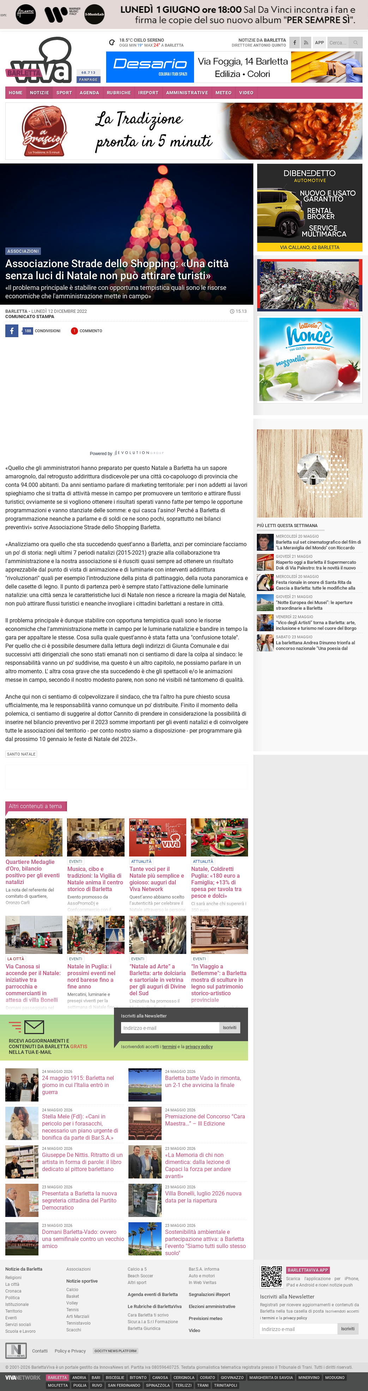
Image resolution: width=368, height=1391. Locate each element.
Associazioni (78, 1269)
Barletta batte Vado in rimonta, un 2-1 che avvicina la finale (203, 1081)
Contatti (40, 1351)
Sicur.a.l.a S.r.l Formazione (153, 1321)
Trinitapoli (225, 1385)
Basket (72, 1296)
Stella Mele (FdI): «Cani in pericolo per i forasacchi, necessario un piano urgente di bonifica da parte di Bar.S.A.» (80, 1127)
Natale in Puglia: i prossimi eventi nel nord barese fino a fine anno (91, 976)
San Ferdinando (124, 1385)
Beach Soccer (140, 1275)
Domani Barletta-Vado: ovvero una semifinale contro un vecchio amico (83, 1239)
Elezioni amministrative (212, 1306)
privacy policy (199, 1046)
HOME (16, 92)
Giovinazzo (232, 1377)
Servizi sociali (18, 1324)
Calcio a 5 (137, 1269)
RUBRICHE (119, 92)
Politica (12, 1297)
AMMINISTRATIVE (187, 92)
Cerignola (184, 1377)
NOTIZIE (39, 92)
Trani (203, 1385)
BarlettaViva (39, 57)
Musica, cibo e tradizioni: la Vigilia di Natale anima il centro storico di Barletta (95, 879)
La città (12, 1284)
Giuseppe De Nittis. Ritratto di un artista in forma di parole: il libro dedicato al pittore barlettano (82, 1162)
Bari (96, 1377)
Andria (79, 1377)
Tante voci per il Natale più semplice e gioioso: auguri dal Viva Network (156, 879)
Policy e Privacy (70, 1351)
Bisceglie (115, 1377)
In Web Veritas (202, 1282)
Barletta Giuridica (144, 1328)
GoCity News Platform (116, 1351)
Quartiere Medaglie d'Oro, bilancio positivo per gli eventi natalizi (33, 872)
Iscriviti (229, 1027)
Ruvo (97, 1385)
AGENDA (89, 92)
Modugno (335, 1377)
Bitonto (138, 1377)
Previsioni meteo (205, 1318)
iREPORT (148, 92)
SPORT (64, 92)
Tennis (72, 1309)
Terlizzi (183, 1385)
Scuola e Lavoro (20, 1331)
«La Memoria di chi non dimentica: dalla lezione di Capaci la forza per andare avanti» (198, 1166)
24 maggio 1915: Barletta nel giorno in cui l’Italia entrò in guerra (78, 1085)
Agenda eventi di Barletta (153, 1294)
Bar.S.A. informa (204, 1269)
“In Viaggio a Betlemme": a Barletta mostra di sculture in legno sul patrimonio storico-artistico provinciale (219, 983)
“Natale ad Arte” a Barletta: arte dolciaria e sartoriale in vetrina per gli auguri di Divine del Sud (157, 980)
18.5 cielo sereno (150, 42)
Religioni (13, 1277)
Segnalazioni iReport (209, 1294)
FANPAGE (88, 80)
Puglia (79, 1385)
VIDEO (246, 92)
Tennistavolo (78, 1323)
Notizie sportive (82, 1281)
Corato (207, 1377)
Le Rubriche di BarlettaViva (155, 1306)
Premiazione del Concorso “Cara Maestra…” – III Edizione (205, 1120)
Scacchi (73, 1329)
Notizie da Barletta (23, 1269)
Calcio (72, 1289)
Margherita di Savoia (271, 1377)
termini (169, 1046)
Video (194, 1330)
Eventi (11, 1317)
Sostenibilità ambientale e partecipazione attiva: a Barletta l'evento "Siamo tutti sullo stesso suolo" (205, 1242)
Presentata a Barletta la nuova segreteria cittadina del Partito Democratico (79, 1200)
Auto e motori (202, 1275)
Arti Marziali (77, 1316)
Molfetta (58, 1385)
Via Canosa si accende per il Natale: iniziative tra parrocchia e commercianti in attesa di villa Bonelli (33, 983)
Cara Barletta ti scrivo (148, 1315)
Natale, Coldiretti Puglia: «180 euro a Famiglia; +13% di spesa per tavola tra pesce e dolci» (216, 882)
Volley (72, 1303)
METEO (224, 92)
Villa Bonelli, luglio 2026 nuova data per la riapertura (203, 1197)
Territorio (13, 1311)
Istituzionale (17, 1304)
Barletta (57, 1377)
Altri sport (137, 1282)
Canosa (160, 1377)
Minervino (309, 1377)
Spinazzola (158, 1385)
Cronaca (13, 1291)
